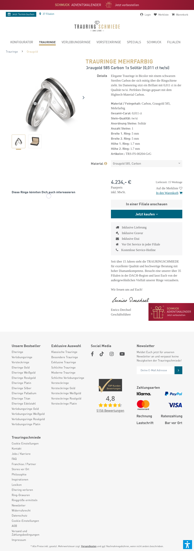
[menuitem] (21, 43)
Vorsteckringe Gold (63, 388)
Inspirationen (20, 479)
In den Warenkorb (169, 193)
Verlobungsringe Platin (26, 424)
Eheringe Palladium (24, 393)
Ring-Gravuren (21, 495)
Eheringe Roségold (24, 377)
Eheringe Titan (21, 398)
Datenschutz (19, 515)
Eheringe (17, 352)
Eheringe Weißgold (23, 372)
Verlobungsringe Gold (25, 408)
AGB (14, 525)
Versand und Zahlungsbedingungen (25, 532)
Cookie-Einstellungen (25, 520)
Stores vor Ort (20, 469)
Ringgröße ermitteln (24, 500)
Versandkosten (89, 546)
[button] (187, 544)
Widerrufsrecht (21, 510)
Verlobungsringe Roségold (28, 419)
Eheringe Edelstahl (24, 403)
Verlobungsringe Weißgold (28, 413)
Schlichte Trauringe (63, 367)
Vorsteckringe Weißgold (66, 393)
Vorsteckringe (20, 362)
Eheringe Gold (21, 367)
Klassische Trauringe (64, 352)
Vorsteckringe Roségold (66, 398)
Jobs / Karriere (21, 453)
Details (102, 75)
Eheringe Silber (21, 388)
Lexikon (17, 484)
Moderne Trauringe (63, 372)
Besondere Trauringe (64, 357)
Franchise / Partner (24, 464)
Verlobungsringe (22, 357)
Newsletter (19, 505)
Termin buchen (21, 14)
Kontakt (16, 448)
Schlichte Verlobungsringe (67, 377)
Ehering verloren (22, 489)
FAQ (14, 458)
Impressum (19, 539)
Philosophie (19, 474)
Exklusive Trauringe (63, 362)
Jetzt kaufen (145, 213)
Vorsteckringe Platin (64, 403)
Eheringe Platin (21, 382)
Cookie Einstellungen (25, 443)
